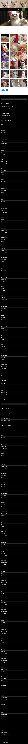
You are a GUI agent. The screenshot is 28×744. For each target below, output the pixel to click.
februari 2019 (3, 295)
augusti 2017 (3, 333)
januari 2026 (3, 134)
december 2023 (4, 185)
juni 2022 (2, 219)
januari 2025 (3, 159)
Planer (2, 396)
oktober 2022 (3, 210)
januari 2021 (3, 248)
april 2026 (3, 128)
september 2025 (4, 143)
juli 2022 (2, 217)
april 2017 (3, 341)
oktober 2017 (3, 328)
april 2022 (3, 223)
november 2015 (4, 366)
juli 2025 (2, 148)
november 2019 (4, 277)
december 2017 (4, 324)
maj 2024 (2, 174)
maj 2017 (2, 339)
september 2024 (4, 168)
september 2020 (4, 257)
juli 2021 (2, 241)
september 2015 (4, 370)
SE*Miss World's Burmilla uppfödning (10, 9)
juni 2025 (2, 150)
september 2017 (4, 330)
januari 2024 (3, 183)
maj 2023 (2, 197)
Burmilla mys (3, 387)
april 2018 (3, 317)
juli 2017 (2, 335)
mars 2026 (3, 130)
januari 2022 (3, 228)
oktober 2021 (3, 234)
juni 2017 (2, 337)
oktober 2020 (3, 255)
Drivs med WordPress (4, 742)
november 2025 (4, 139)
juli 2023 (2, 192)
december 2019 (4, 275)
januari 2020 (3, 272)
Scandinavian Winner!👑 (5, 108)
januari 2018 (3, 321)
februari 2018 (3, 319)
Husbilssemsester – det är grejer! (7, 106)
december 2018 (4, 299)
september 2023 (4, 188)
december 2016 (4, 348)
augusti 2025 (3, 145)
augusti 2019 (3, 284)
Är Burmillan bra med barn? (6, 110)
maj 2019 (2, 288)
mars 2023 (3, 199)
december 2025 (4, 136)
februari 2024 (3, 181)
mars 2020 (3, 268)
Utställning (3, 399)
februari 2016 (3, 362)
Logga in (2, 712)
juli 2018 (2, 310)
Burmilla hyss (3, 385)
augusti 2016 (3, 357)
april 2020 (3, 266)
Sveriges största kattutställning (6, 113)
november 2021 (4, 232)
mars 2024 (3, 179)
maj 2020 (2, 263)
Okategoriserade (4, 392)
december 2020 (4, 250)
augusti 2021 (3, 239)
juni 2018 (2, 312)
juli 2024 (2, 172)
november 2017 (4, 326)
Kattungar (3, 390)
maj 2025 (2, 152)
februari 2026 (3, 132)
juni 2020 (2, 261)
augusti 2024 (3, 170)
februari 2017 (3, 344)
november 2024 (4, 163)
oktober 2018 (3, 304)
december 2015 (4, 364)
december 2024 (4, 161)
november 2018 (4, 301)
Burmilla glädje (3, 383)
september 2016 (4, 355)
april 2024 (3, 177)
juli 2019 (2, 286)
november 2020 (4, 252)
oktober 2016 (3, 353)
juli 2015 (2, 375)
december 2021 (4, 230)
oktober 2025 (3, 141)
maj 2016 (2, 359)
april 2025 (3, 154)
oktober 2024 (3, 165)
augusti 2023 (3, 190)
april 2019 (3, 290)
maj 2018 (2, 315)
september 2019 (4, 281)
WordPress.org (3, 719)
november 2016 (4, 350)
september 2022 (4, 212)
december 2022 (4, 206)
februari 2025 (3, 156)
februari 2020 (3, 270)
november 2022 (4, 208)
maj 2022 (2, 221)
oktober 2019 (3, 279)
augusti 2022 (3, 214)
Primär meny (26, 9)
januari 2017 (3, 346)
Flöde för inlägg (4, 714)
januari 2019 (3, 297)
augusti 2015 (3, 373)
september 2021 (4, 237)
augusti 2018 (3, 308)
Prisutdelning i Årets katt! (6, 115)
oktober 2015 (3, 368)
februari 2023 (3, 201)
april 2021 (3, 246)
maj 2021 (2, 243)
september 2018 (4, 306)
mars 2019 (3, 292)
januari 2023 (3, 203)
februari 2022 (3, 226)
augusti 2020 (3, 259)
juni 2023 (2, 194)
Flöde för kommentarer (5, 716)
